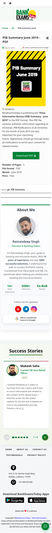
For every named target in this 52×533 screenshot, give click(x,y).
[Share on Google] (35, 48)
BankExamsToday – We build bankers (31, 518)
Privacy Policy (36, 455)
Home (5, 28)
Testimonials (14, 455)
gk (8, 189)
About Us (22, 449)
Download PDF (24, 155)
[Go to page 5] (24, 437)
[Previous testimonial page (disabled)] (7, 437)
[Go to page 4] (21, 437)
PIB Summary (18, 189)
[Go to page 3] (19, 437)
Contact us (39, 449)
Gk (13, 28)
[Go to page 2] (16, 437)
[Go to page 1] (13, 437)
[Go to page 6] (27, 437)
